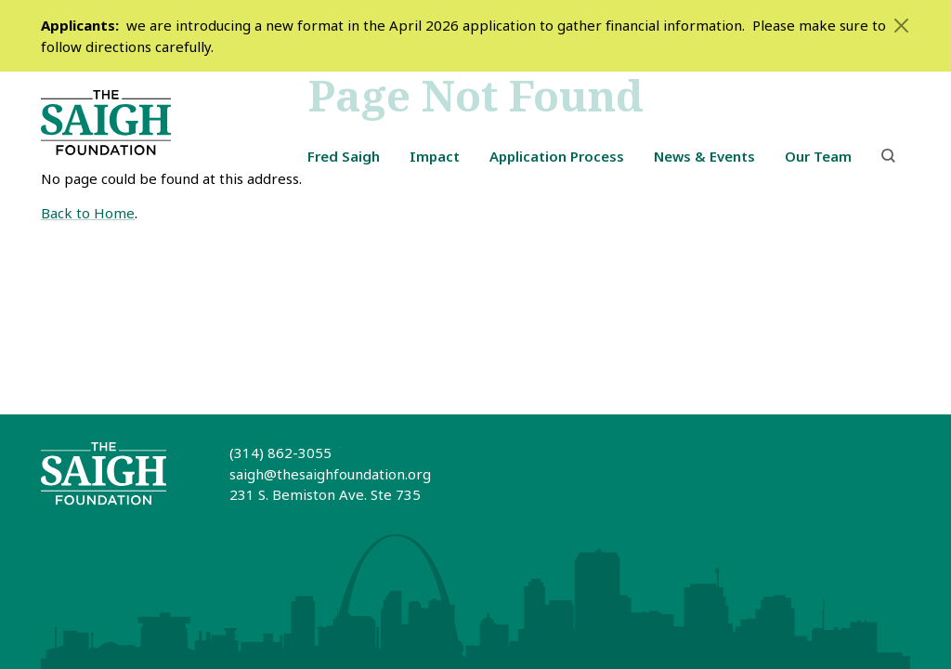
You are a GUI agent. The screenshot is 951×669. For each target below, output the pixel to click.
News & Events (704, 156)
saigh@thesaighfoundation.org (330, 474)
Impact (435, 156)
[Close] (901, 25)
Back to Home (88, 212)
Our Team (818, 156)
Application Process (556, 156)
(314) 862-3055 (280, 452)
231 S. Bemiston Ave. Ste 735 (325, 494)
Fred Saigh (343, 156)
